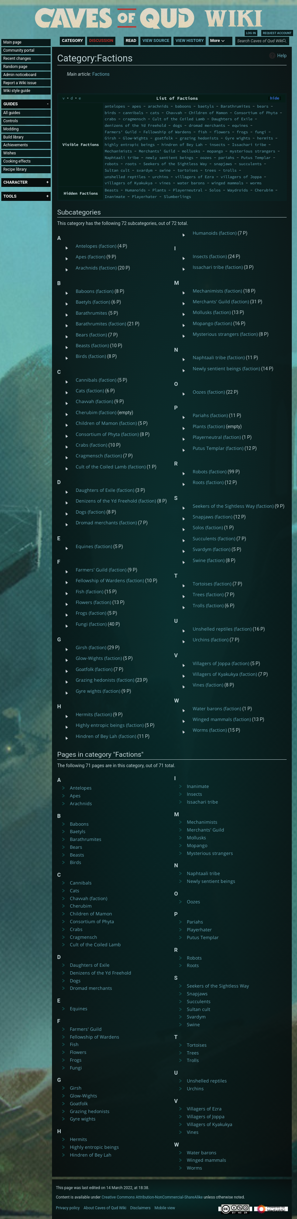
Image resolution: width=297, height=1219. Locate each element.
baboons (183, 106)
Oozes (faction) (209, 392)
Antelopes (81, 788)
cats (154, 112)
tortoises (187, 170)
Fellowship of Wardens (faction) (110, 580)
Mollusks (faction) (212, 312)
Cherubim (264, 190)
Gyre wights (237, 138)
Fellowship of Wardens (167, 131)
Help (277, 55)
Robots (194, 958)
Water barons (201, 1152)
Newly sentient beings (211, 881)
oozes (206, 157)
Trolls (193, 1060)
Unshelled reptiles (207, 1081)
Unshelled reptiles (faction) (222, 629)
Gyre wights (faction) (98, 691)
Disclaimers (140, 1208)
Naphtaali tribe (122, 157)
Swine (193, 1024)
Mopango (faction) (212, 323)
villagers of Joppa (241, 176)
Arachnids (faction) (96, 268)
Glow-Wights (135, 138)
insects (217, 144)
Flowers (78, 1052)
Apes (75, 796)
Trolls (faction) (208, 605)
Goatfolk (79, 1103)
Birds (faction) (91, 356)
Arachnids (81, 803)
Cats (74, 890)
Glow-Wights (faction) (99, 658)
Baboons (79, 824)
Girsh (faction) (91, 647)
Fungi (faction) (91, 624)
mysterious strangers (252, 151)
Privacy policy (68, 1208)
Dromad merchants (91, 988)
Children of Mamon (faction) (106, 423)
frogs (242, 131)
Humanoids (135, 190)
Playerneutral (187, 190)
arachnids (158, 106)
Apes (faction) (90, 257)
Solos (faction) (208, 527)
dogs (177, 125)
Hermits (78, 1139)
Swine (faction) (209, 560)
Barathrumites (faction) (101, 324)
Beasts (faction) (92, 345)
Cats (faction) (90, 390)
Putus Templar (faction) (218, 448)
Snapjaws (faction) (212, 517)
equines (240, 125)
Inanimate (115, 196)
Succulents (199, 1001)
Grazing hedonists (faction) (105, 680)
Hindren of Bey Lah (90, 1155)
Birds (75, 862)
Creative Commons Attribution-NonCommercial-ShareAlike (152, 1197)
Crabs (76, 929)
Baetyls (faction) (93, 302)
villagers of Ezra (194, 176)
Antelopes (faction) (96, 246)
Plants (159, 190)
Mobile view (165, 1208)
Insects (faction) (210, 256)
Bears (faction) (91, 335)
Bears (76, 847)
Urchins (195, 1088)
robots (111, 163)
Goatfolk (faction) (94, 669)
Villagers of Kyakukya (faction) (225, 674)
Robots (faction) (209, 471)
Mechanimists (118, 151)
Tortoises (197, 1045)
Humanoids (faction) (215, 233)
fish (202, 131)
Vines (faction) (208, 685)
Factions (101, 74)
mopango (215, 151)
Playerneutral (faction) (217, 437)
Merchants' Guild (157, 151)
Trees (193, 1053)
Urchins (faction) (210, 639)
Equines (78, 1008)
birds (110, 112)
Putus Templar (256, 157)
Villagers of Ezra (204, 1109)
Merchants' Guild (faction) (221, 301)
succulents (250, 163)
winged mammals (227, 182)
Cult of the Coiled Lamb (178, 118)
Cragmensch (83, 937)
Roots (193, 965)
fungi (260, 131)
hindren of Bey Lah (181, 144)
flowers (222, 131)
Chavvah (174, 112)
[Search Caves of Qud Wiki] (263, 41)
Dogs (75, 980)
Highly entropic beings (94, 1147)
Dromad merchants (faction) (106, 522)
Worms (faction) (210, 730)
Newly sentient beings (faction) (226, 368)
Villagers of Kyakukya (209, 1124)
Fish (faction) (89, 591)
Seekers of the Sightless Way (175, 163)
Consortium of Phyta (256, 112)
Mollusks (196, 837)
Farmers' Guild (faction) (101, 570)
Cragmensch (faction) (99, 455)
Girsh (110, 138)
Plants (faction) (209, 426)
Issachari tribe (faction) (218, 267)
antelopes (115, 106)
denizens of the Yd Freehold (135, 125)
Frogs (76, 1060)
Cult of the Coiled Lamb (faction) (111, 467)
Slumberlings (177, 196)
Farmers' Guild (120, 131)
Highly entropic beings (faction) (110, 725)
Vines (193, 1132)
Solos (215, 190)
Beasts (111, 190)
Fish (74, 1044)
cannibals (133, 112)
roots (130, 163)
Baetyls (77, 831)
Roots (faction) (208, 482)
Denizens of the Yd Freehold (100, 973)
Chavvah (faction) (94, 401)
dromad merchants (207, 125)
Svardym (196, 1017)
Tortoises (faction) (212, 584)
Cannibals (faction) (96, 380)
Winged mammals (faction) (222, 719)
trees (210, 170)
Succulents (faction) (214, 538)
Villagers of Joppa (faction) (221, 663)
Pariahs (195, 922)
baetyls (206, 106)
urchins (160, 176)
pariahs (226, 157)
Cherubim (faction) (96, 412)
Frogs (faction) (91, 613)
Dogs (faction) (90, 512)
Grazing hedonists (90, 1111)
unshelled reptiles (125, 176)
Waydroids (237, 190)
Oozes (193, 901)
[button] (10, 103)
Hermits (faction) (94, 714)
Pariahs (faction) (210, 415)
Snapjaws (197, 993)
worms (256, 182)
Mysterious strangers (210, 853)
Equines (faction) (94, 546)
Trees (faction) (208, 594)
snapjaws (223, 163)
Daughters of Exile (232, 118)
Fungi (76, 1068)
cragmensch (134, 118)
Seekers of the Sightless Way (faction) (233, 506)
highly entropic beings (130, 144)
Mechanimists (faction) (217, 291)
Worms (194, 1168)
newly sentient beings (169, 157)
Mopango (197, 845)
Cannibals (81, 883)
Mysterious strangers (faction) (225, 334)
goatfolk (164, 138)
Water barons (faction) (217, 708)
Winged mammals (206, 1160)
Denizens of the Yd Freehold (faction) (116, 501)
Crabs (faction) (91, 445)
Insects (194, 794)
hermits (265, 138)
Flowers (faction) (93, 602)
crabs (110, 118)
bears (262, 106)
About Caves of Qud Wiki (105, 1208)
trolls (230, 170)
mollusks (191, 151)
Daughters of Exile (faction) (105, 490)
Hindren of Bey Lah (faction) (106, 736)
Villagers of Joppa (206, 1116)
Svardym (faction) (211, 549)
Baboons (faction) (94, 291)
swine (165, 170)
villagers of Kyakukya (128, 182)
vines (165, 182)
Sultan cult (117, 170)
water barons (191, 182)
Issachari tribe (249, 144)
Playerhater (144, 196)
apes (136, 106)
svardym (144, 170)
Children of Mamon (208, 112)
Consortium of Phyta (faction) (107, 434)
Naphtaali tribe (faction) (219, 357)
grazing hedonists (199, 138)
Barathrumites (235, 106)
